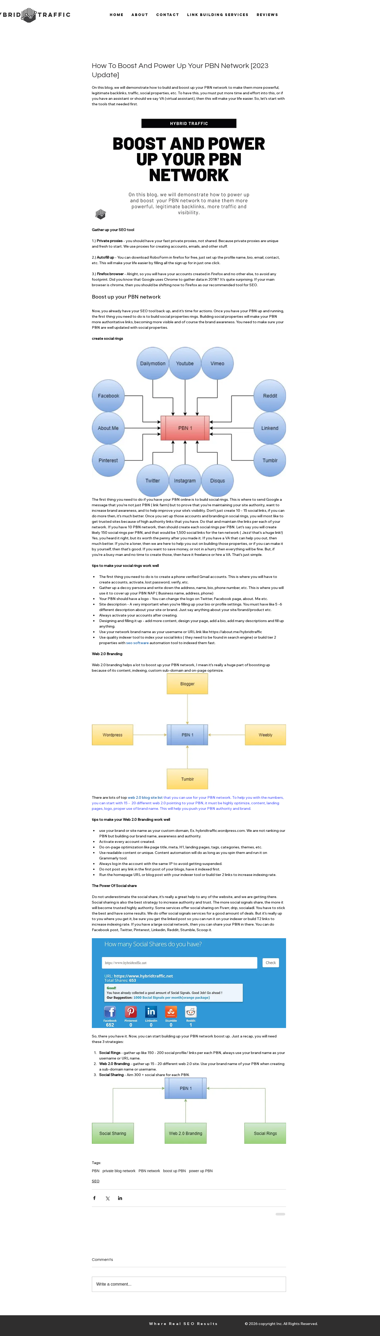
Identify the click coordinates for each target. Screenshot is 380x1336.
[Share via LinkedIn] (120, 1198)
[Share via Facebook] (94, 1198)
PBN (95, 1171)
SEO (95, 1181)
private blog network (119, 1171)
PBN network (149, 1171)
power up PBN (201, 1171)
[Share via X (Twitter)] (107, 1198)
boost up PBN (174, 1171)
